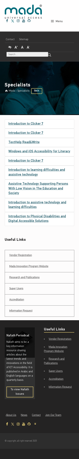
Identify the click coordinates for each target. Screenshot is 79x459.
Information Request (20, 310)
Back (36, 91)
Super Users (16, 288)
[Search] (49, 54)
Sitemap (23, 39)
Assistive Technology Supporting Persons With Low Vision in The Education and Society (38, 188)
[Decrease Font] (28, 47)
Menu (59, 14)
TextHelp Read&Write (24, 142)
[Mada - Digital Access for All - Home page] (23, 11)
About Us (11, 415)
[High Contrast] (10, 47)
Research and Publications (24, 277)
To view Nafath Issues (21, 392)
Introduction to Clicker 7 (25, 124)
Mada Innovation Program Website (28, 266)
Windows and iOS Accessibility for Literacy (39, 151)
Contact (10, 39)
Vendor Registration (20, 254)
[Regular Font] (22, 47)
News (24, 415)
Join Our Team (53, 415)
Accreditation (16, 299)
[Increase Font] (16, 47)
